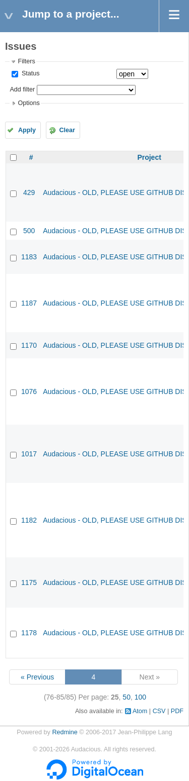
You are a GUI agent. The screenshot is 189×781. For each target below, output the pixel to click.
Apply (27, 130)
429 (29, 192)
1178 (29, 633)
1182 (29, 520)
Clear (67, 130)
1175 (29, 582)
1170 (29, 345)
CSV (159, 711)
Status (29, 73)
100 (140, 697)
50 (126, 697)
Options (28, 103)
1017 (29, 454)
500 (29, 231)
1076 (29, 391)
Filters (26, 61)
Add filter (22, 89)
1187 (29, 303)
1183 (29, 257)
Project (149, 157)
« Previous (37, 677)
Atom (140, 711)
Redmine (64, 732)
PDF (177, 711)
